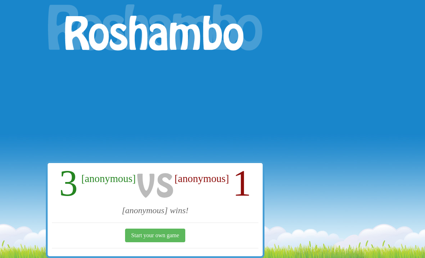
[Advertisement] (155, 107)
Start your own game (155, 235)
